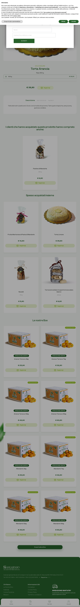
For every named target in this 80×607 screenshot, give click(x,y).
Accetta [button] (73, 21)
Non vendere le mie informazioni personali (55, 12)
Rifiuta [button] (63, 21)
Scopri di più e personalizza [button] (12, 21)
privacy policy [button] (17, 15)
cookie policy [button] (74, 7)
